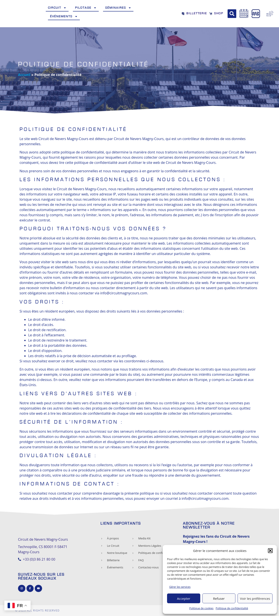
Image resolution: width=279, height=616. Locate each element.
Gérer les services (179, 587)
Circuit (57, 7)
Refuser (219, 598)
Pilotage (86, 7)
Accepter (183, 598)
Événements (64, 16)
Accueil (24, 74)
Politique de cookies (201, 608)
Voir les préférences (255, 598)
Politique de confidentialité (232, 608)
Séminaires (118, 7)
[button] (270, 550)
